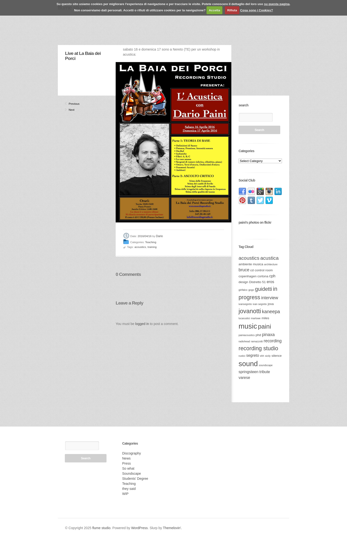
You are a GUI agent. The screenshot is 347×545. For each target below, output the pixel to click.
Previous (71, 103)
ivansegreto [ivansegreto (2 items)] (245, 304)
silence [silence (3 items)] (277, 355)
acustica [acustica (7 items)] (269, 258)
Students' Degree (135, 478)
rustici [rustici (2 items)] (242, 355)
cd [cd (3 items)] (252, 270)
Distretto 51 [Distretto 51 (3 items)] (257, 282)
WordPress (139, 528)
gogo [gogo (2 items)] (251, 289)
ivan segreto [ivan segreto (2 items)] (260, 304)
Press (126, 463)
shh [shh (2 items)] (262, 355)
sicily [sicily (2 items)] (268, 355)
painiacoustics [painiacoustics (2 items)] (247, 335)
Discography (131, 453)
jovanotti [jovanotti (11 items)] (250, 311)
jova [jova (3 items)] (271, 304)
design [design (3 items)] (243, 282)
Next (71, 109)
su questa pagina (276, 4)
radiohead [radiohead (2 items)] (244, 341)
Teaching (150, 242)
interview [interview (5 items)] (269, 297)
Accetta (214, 10)
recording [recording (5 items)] (272, 340)
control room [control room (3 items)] (264, 270)
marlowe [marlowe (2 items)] (255, 318)
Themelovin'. (172, 528)
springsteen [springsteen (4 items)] (248, 372)
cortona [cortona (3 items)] (262, 276)
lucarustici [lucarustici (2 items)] (244, 318)
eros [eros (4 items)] (270, 282)
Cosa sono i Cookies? (256, 10)
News (126, 458)
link (242, 191)
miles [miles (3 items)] (265, 318)
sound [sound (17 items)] (248, 364)
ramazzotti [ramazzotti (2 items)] (257, 341)
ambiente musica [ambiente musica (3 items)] (251, 264)
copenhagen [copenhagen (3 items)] (247, 276)
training (152, 247)
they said (129, 489)
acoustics (140, 247)
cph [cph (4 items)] (272, 276)
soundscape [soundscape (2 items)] (266, 365)
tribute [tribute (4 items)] (264, 372)
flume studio (101, 528)
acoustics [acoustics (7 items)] (249, 258)
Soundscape (131, 473)
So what (128, 468)
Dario (159, 236)
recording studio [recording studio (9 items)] (258, 348)
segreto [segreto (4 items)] (252, 355)
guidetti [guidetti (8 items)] (263, 289)
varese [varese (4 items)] (244, 378)
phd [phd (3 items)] (258, 335)
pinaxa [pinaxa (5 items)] (268, 334)
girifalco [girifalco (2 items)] (243, 289)
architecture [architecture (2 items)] (271, 264)
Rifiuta (232, 10)
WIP (125, 494)
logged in (142, 324)
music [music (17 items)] (248, 326)
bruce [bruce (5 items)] (244, 269)
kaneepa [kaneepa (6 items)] (271, 311)
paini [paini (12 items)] (264, 326)
